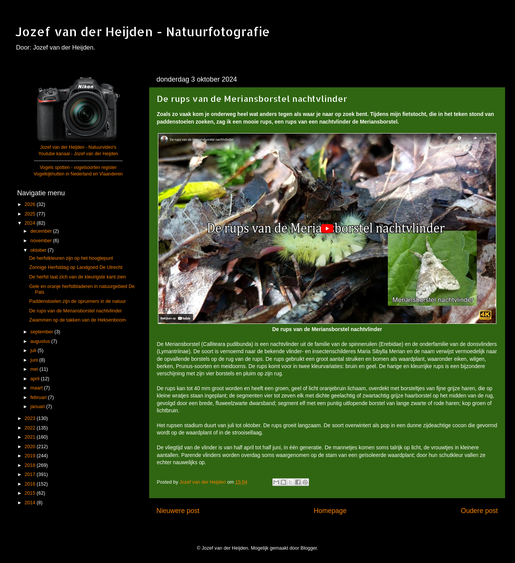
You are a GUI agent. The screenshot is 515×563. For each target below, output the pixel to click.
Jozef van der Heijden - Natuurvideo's (78, 147)
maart (37, 388)
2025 (30, 214)
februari (39, 397)
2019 (30, 455)
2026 (30, 204)
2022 (30, 428)
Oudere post (479, 511)
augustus (41, 341)
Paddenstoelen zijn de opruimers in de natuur (77, 301)
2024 (30, 223)
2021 (30, 437)
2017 (30, 474)
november (42, 240)
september (43, 332)
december (42, 231)
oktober (39, 250)
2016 (30, 484)
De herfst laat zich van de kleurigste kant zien (77, 277)
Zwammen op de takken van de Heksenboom (77, 320)
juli (34, 350)
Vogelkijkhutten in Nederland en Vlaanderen (78, 174)
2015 (30, 493)
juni (35, 360)
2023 (30, 418)
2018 (30, 465)
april (36, 378)
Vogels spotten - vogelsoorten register (78, 167)
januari (38, 406)
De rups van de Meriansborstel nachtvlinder (75, 311)
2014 (30, 502)
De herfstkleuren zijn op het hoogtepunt (71, 258)
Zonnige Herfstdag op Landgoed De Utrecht (75, 267)
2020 (30, 446)
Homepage (330, 511)
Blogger (309, 548)
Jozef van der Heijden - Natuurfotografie (142, 31)
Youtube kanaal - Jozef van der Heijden (78, 153)
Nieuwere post (178, 511)
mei (35, 369)
